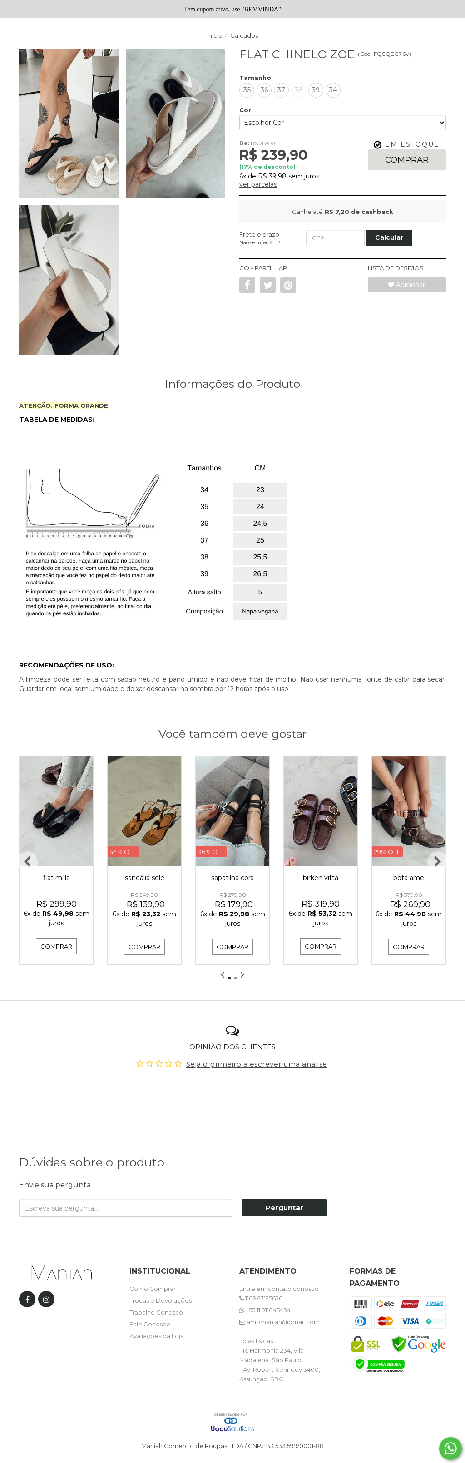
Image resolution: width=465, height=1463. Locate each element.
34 (333, 90)
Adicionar (406, 285)
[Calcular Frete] (389, 238)
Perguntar (284, 1207)
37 (281, 90)
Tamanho (255, 77)
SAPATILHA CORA (232, 878)
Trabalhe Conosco (156, 1311)
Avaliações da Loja (156, 1335)
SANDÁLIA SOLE (144, 878)
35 (247, 90)
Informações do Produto (232, 383)
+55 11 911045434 (265, 1309)
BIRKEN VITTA (320, 878)
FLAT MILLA (56, 878)
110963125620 (261, 1297)
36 (264, 90)
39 (316, 90)
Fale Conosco (149, 1323)
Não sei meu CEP (259, 242)
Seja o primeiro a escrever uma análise (256, 1063)
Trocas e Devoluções (160, 1300)
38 (299, 90)
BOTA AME (408, 878)
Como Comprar (152, 1288)
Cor (245, 110)
